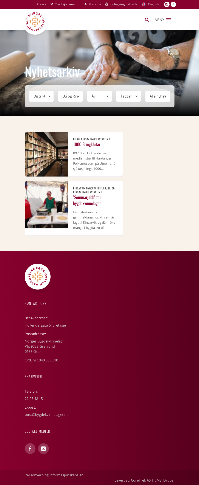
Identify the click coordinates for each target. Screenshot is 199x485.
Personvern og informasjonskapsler (54, 475)
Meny (163, 19)
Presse (41, 4)
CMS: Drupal (164, 480)
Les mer (74, 154)
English (153, 4)
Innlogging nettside (123, 4)
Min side (95, 4)
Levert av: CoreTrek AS (133, 480)
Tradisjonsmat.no (67, 4)
